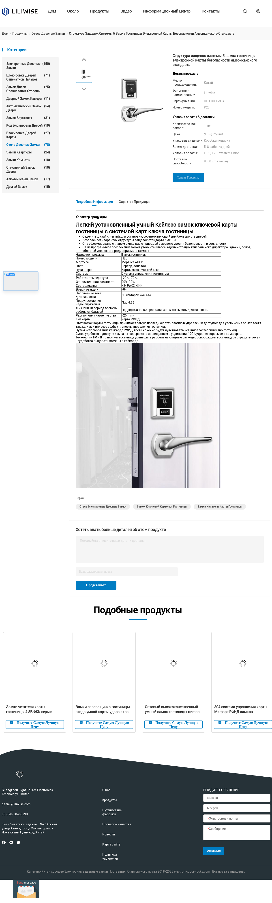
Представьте (96, 585)
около (73, 11)
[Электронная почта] (236, 819)
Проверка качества (116, 824)
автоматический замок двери (28, 108)
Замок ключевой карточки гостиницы (162, 506)
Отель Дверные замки (28, 145)
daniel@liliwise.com (16, 804)
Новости (108, 834)
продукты (99, 11)
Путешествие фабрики (112, 812)
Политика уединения (110, 856)
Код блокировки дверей (28, 125)
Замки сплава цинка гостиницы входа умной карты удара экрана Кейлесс (104, 709)
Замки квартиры (28, 152)
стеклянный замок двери (28, 169)
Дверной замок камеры (28, 99)
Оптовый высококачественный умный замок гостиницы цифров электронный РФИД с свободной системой (173, 709)
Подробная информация (94, 202)
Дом (52, 11)
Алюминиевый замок (28, 179)
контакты (211, 11)
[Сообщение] (236, 833)
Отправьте (214, 850)
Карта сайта (111, 844)
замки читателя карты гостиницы (219, 506)
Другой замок (28, 187)
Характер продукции (134, 202)
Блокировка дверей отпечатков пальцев (28, 77)
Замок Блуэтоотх (28, 118)
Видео (126, 11)
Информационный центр (167, 11)
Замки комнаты (28, 160)
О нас (106, 790)
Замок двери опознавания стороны (28, 89)
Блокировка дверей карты (28, 135)
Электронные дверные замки (28, 66)
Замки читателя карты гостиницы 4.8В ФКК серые (28, 709)
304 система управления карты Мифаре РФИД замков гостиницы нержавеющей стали (241, 709)
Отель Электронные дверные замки (102, 506)
